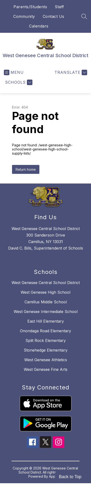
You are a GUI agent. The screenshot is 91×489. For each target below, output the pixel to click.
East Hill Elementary (45, 321)
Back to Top (70, 476)
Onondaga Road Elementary (45, 330)
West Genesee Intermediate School (46, 311)
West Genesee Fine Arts (45, 369)
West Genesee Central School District (46, 282)
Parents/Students (30, 6)
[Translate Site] (70, 72)
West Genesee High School (45, 292)
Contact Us (53, 16)
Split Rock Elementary (45, 340)
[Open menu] (14, 72)
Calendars (39, 26)
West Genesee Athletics (45, 359)
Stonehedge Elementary (45, 350)
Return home (26, 169)
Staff (59, 6)
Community (24, 16)
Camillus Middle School (45, 301)
